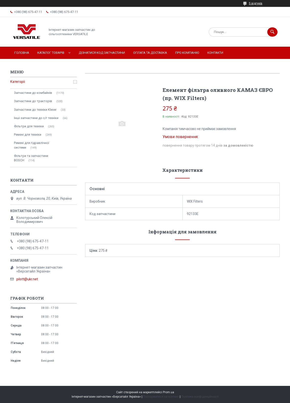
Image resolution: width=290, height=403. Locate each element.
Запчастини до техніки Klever (35, 109)
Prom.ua (168, 392)
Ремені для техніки (27, 134)
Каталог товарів (50, 52)
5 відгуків (255, 3)
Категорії (17, 82)
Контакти (215, 52)
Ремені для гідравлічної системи (31, 145)
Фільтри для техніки (29, 126)
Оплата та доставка (150, 52)
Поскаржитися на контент (161, 396)
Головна (21, 52)
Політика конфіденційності (200, 396)
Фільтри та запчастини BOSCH (31, 158)
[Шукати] (272, 32)
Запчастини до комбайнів (33, 93)
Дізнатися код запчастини (102, 52)
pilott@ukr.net (27, 279)
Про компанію (187, 52)
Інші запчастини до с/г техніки (36, 118)
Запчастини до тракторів (33, 101)
